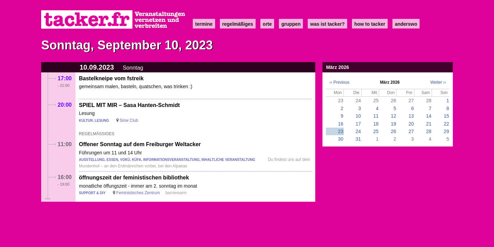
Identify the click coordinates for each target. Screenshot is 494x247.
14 (429, 116)
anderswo (406, 24)
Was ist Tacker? (327, 24)
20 (411, 124)
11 (376, 116)
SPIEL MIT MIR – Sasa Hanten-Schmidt (129, 105)
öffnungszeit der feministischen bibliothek (134, 177)
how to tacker (369, 24)
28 (429, 131)
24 (358, 131)
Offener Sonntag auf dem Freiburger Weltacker (140, 144)
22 (446, 124)
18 (376, 124)
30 (340, 139)
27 (411, 131)
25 (376, 131)
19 (393, 124)
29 (446, 131)
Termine (204, 24)
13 (411, 116)
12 (393, 116)
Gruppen (291, 24)
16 (340, 124)
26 (393, 131)
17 (358, 124)
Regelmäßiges (237, 24)
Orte (267, 24)
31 (358, 139)
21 (429, 124)
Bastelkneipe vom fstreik (111, 78)
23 (340, 131)
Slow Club (129, 120)
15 (446, 116)
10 (358, 116)
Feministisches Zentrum (138, 192)
